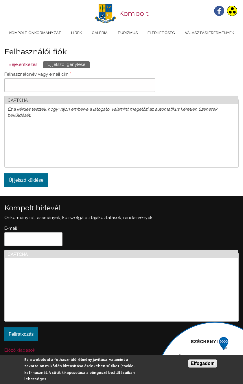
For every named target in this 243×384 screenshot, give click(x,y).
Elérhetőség (161, 33)
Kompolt (134, 13)
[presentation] (31, 143)
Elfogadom (203, 363)
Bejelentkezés (23, 64)
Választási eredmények (209, 33)
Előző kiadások (19, 350)
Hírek (76, 33)
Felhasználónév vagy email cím (37, 74)
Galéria (100, 33)
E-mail (12, 228)
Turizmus (127, 33)
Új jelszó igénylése (68, 64)
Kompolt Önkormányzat (35, 33)
